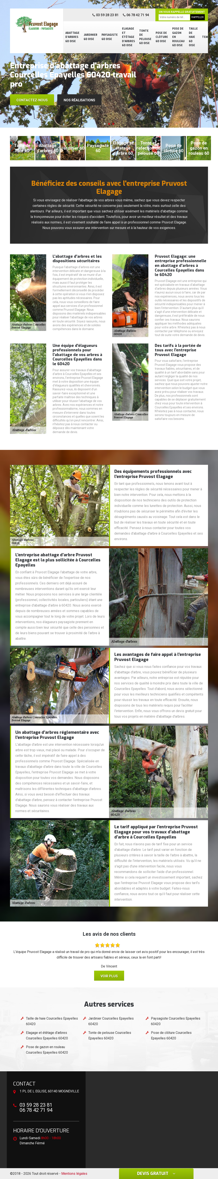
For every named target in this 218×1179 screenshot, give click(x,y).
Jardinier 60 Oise (90, 37)
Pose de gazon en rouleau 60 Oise (178, 37)
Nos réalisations (79, 100)
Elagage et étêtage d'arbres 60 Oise (128, 37)
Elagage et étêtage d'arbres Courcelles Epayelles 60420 (47, 1035)
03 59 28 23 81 (105, 15)
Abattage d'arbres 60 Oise (72, 37)
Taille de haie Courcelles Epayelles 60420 (52, 1021)
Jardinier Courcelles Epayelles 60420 (111, 1021)
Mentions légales (74, 1174)
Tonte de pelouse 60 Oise (145, 37)
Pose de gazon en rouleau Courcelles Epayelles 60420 (47, 1050)
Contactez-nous (32, 100)
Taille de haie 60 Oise (193, 37)
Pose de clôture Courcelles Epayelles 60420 (171, 1035)
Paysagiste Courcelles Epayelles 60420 (175, 1021)
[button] (105, 124)
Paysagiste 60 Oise (110, 37)
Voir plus (109, 976)
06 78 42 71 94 (136, 15)
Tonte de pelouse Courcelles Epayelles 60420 (109, 1035)
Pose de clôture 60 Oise (162, 37)
